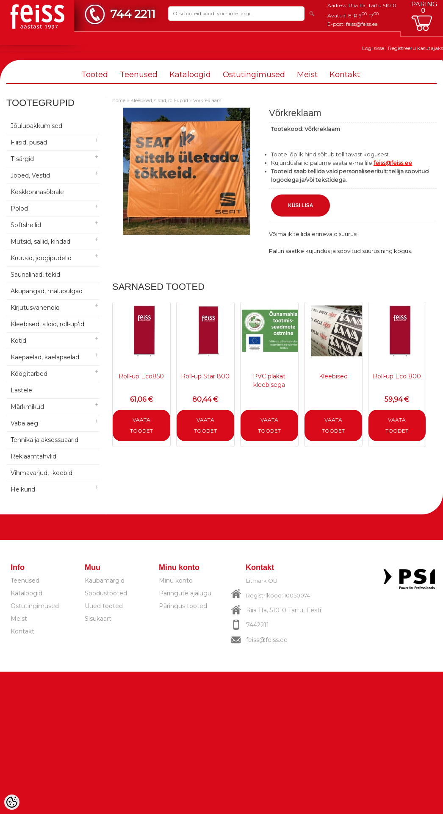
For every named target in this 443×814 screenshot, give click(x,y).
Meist (307, 74)
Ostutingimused (254, 74)
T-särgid (22, 159)
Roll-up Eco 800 (397, 376)
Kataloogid (190, 74)
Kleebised (333, 376)
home (118, 100)
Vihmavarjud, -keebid (41, 473)
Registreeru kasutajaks (415, 48)
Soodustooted (106, 593)
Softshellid (26, 225)
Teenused (139, 74)
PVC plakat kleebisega (269, 380)
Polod (19, 208)
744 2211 (132, 14)
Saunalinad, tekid (35, 274)
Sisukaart (98, 618)
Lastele (21, 390)
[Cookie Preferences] (11, 802)
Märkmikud (27, 407)
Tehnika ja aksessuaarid (44, 440)
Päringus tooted (183, 606)
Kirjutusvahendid (35, 307)
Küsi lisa (300, 205)
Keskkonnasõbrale (37, 192)
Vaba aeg (24, 423)
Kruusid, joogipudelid (41, 258)
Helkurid (23, 489)
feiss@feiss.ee (361, 24)
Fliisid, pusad (29, 142)
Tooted (94, 74)
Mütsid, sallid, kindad (40, 241)
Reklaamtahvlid (33, 456)
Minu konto (176, 580)
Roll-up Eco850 (141, 376)
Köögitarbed (29, 374)
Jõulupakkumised (36, 126)
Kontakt (344, 74)
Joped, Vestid (30, 175)
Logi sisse (373, 48)
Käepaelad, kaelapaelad (45, 357)
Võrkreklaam (207, 100)
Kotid (18, 340)
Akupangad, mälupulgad (47, 291)
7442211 (257, 625)
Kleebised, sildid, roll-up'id (47, 324)
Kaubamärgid (105, 580)
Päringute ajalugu (185, 593)
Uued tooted (104, 606)
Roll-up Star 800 (205, 376)
